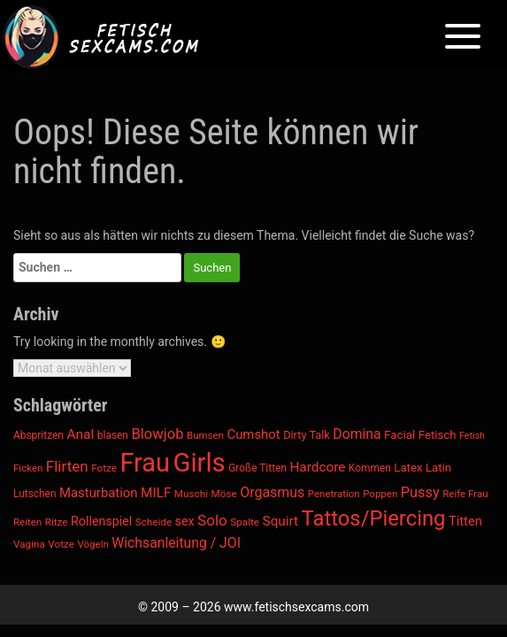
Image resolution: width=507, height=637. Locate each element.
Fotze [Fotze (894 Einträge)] (104, 468)
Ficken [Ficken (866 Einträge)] (27, 468)
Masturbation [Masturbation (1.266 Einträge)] (98, 493)
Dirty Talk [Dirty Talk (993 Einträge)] (306, 434)
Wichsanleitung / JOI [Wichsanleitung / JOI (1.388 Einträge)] (176, 542)
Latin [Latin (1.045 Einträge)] (438, 467)
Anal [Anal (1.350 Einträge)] (80, 434)
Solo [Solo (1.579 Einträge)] (212, 520)
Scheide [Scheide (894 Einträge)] (153, 522)
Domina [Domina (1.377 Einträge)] (356, 434)
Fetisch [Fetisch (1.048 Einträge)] (438, 434)
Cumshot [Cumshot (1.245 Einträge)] (253, 434)
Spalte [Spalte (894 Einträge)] (244, 522)
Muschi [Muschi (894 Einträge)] (191, 493)
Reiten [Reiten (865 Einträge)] (27, 522)
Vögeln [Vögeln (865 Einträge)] (92, 544)
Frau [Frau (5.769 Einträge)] (144, 463)
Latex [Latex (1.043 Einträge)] (408, 467)
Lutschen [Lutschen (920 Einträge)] (35, 493)
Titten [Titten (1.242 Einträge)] (465, 521)
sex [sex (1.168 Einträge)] (185, 521)
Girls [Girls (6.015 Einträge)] (199, 463)
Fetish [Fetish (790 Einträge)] (472, 435)
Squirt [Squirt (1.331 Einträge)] (281, 521)
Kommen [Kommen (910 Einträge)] (370, 468)
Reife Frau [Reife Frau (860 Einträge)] (465, 493)
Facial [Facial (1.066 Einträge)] (399, 434)
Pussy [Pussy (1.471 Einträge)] (420, 492)
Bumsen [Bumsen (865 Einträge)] (205, 435)
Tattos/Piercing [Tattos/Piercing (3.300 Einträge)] (374, 518)
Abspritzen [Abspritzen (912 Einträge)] (38, 435)
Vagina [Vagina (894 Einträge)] (29, 544)
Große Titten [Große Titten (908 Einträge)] (257, 468)
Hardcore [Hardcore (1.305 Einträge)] (317, 467)
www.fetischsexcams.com (296, 607)
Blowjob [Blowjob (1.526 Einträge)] (157, 434)
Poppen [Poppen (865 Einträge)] (380, 493)
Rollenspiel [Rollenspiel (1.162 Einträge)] (101, 521)
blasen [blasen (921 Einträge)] (112, 435)
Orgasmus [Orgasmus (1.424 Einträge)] (272, 492)
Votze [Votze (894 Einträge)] (61, 544)
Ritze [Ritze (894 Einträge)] (56, 522)
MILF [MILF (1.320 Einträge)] (156, 493)
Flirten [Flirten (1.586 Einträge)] (67, 466)
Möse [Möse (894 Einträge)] (224, 493)
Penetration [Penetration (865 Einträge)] (334, 493)
